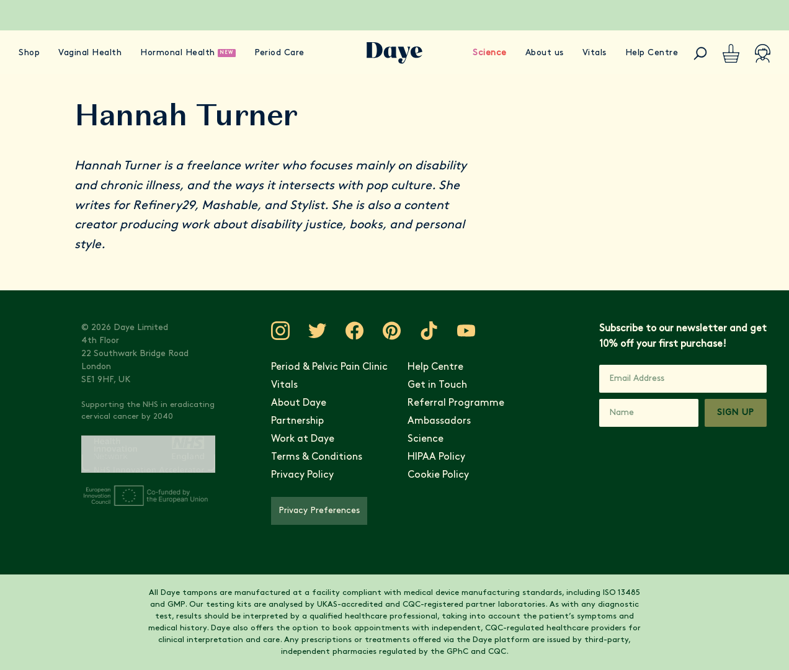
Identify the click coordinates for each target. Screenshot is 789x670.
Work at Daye (302, 439)
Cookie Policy (438, 475)
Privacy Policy (302, 475)
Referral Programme (456, 403)
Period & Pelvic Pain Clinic (329, 367)
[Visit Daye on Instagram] (280, 330)
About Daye (298, 403)
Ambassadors (439, 421)
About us (544, 53)
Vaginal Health (90, 53)
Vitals (594, 53)
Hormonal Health (177, 53)
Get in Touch (437, 385)
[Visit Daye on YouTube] (466, 330)
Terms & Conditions (316, 457)
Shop (29, 53)
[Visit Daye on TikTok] (429, 330)
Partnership (297, 421)
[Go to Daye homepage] (394, 53)
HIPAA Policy (436, 457)
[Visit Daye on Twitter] (317, 330)
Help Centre (652, 53)
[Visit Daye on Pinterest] (392, 330)
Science (490, 53)
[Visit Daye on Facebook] (354, 330)
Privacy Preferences (319, 511)
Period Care (279, 53)
